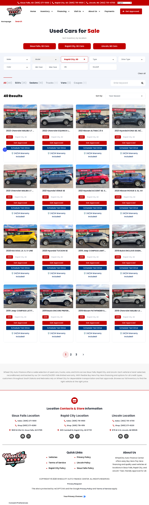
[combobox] (17, 59)
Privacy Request (74, 490)
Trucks (61, 82)
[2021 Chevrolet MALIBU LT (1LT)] (20, 195)
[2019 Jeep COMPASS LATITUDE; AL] (20, 318)
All (7, 82)
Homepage (6, 21)
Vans (77, 82)
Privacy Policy (84, 463)
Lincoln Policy (83, 469)
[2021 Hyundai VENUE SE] (56, 195)
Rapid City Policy (57, 474)
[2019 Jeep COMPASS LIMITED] (92, 256)
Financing (61, 11)
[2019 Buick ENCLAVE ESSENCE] (129, 256)
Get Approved (20, 144)
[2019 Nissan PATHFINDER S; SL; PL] (92, 318)
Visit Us (77, 11)
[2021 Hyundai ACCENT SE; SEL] (92, 195)
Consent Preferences (19, 502)
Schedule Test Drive (20, 149)
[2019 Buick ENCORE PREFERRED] (56, 318)
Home (33, 11)
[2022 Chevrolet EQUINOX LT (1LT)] (56, 134)
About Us (92, 11)
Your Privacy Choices (74, 503)
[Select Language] (124, 3)
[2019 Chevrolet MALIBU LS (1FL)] (129, 318)
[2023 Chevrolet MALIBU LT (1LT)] (20, 134)
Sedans (42, 82)
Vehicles (53, 463)
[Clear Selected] (84, 59)
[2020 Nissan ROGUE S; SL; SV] (129, 195)
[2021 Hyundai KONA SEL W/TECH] (129, 134)
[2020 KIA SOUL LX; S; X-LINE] (20, 256)
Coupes (94, 82)
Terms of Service (57, 469)
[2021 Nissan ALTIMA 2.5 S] (92, 134)
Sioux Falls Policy (85, 474)
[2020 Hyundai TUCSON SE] (56, 256)
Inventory (45, 11)
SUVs (23, 82)
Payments (109, 11)
